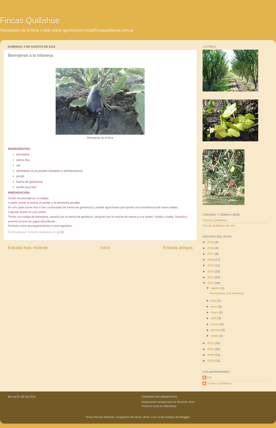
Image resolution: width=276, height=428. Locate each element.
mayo (215, 312)
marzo (215, 324)
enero (215, 335)
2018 (211, 248)
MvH (146, 417)
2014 (211, 271)
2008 (211, 360)
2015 (211, 265)
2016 (211, 259)
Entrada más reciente (28, 247)
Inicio (105, 247)
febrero (216, 330)
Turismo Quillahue (215, 220)
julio (214, 300)
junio (214, 306)
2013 (211, 277)
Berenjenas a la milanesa (227, 293)
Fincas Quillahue (30, 20)
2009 (211, 355)
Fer (209, 377)
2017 (211, 254)
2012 (211, 283)
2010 (211, 349)
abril (214, 318)
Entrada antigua (178, 247)
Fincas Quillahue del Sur (219, 225)
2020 (211, 242)
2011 (211, 343)
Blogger (184, 417)
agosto (216, 288)
